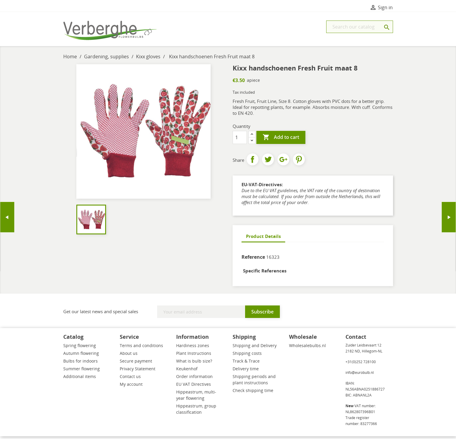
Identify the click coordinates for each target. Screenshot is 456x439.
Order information (194, 379)
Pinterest (299, 162)
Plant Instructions (193, 356)
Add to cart (281, 140)
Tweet (268, 162)
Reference (253, 260)
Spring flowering (79, 348)
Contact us (130, 379)
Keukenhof (187, 371)
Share (252, 162)
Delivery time (246, 371)
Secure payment (136, 363)
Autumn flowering (81, 356)
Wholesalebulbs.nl (307, 348)
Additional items (79, 379)
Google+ (283, 162)
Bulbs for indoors (80, 363)
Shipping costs (247, 356)
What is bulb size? (194, 363)
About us (129, 356)
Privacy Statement (137, 371)
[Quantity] (240, 140)
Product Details (263, 239)
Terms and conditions (141, 348)
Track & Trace (246, 363)
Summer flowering (81, 371)
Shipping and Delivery (255, 348)
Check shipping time (253, 393)
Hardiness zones (192, 348)
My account (131, 387)
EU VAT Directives (193, 387)
